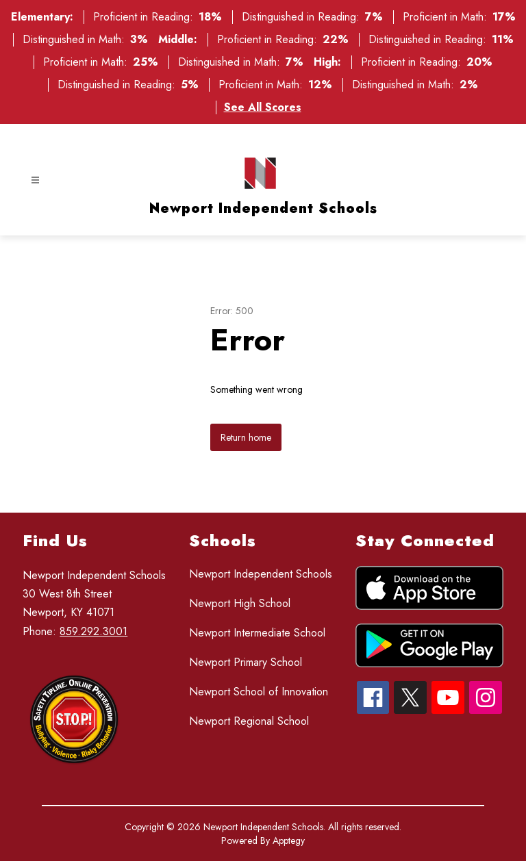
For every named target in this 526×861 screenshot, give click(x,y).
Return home (246, 437)
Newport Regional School (249, 721)
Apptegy (289, 840)
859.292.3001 (93, 631)
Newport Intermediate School (257, 633)
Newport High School (239, 603)
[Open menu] (35, 180)
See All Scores (262, 107)
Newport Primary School (245, 662)
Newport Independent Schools (260, 574)
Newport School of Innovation (258, 691)
